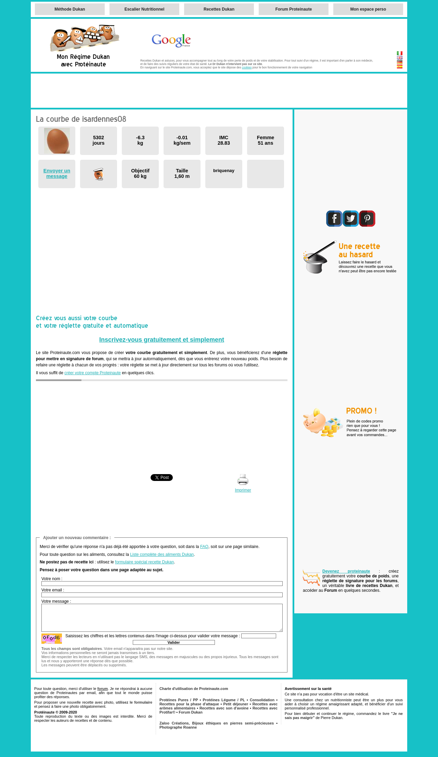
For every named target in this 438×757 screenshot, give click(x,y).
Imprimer (243, 490)
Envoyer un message (56, 173)
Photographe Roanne (178, 727)
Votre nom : (51, 578)
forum (102, 689)
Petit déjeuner (235, 704)
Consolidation (262, 700)
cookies (247, 67)
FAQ (204, 546)
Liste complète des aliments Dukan (162, 554)
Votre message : (56, 601)
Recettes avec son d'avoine (223, 708)
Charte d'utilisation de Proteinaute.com (193, 689)
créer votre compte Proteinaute (92, 372)
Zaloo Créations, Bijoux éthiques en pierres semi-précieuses (216, 723)
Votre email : (52, 590)
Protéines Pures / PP (178, 700)
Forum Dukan (191, 712)
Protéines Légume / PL (224, 700)
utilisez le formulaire (134, 702)
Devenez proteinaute (346, 571)
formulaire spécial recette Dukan (144, 562)
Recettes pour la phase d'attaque (189, 704)
